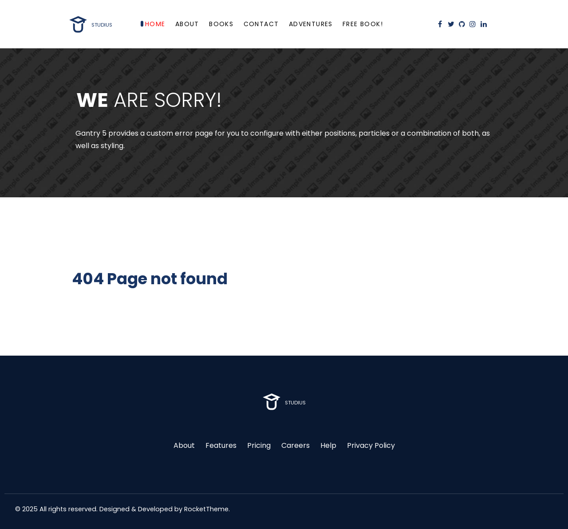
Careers (295, 445)
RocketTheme (206, 509)
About (184, 445)
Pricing (259, 445)
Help (328, 445)
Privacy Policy (371, 445)
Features (221, 445)
